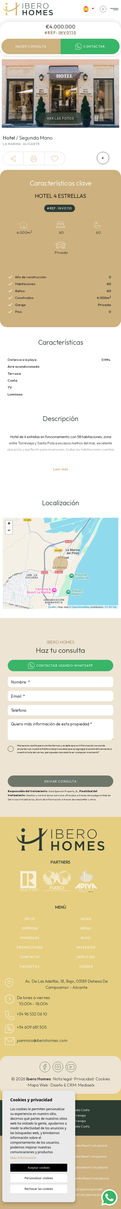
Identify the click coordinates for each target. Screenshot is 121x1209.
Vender (86, 966)
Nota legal (62, 1078)
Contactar (90, 46)
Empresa (30, 928)
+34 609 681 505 (32, 1027)
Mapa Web (38, 1085)
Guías (86, 919)
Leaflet (52, 607)
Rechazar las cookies (38, 1189)
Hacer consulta (30, 46)
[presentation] (32, 766)
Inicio (29, 919)
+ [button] (9, 523)
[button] (13, 158)
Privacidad (83, 1078)
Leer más (60, 469)
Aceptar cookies (39, 1168)
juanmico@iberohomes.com (42, 1040)
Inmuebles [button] (30, 938)
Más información (23, 1157)
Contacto (30, 957)
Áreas (86, 928)
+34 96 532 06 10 (32, 1014)
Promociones (30, 947)
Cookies (103, 1078)
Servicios (86, 957)
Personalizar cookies (39, 1178)
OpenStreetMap (81, 607)
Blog (86, 938)
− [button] (9, 530)
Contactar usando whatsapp (60, 665)
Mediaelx (86, 1085)
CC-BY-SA (110, 607)
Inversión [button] (86, 947)
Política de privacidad (55, 748)
